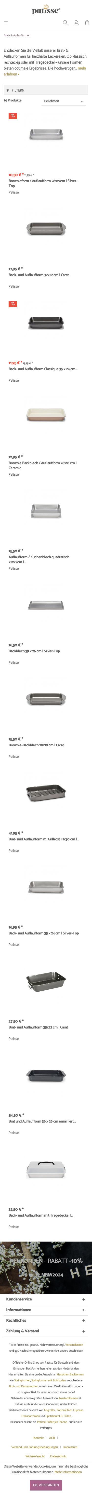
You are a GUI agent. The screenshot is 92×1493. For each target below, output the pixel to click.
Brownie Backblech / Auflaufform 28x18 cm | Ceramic (43, 466)
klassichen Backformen (70, 1374)
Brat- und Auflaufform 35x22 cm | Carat (38, 1027)
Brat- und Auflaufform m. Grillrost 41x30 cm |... (44, 839)
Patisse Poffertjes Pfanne (52, 1422)
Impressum (70, 1447)
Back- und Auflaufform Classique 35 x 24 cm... (43, 369)
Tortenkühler (64, 1410)
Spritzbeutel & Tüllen (58, 1416)
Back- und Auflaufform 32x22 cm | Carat (39, 275)
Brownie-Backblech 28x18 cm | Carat (36, 745)
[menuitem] (7, 22)
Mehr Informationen (68, 1472)
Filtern (15, 91)
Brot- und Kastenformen (23, 1386)
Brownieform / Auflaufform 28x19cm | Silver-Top (43, 184)
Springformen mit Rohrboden (48, 1380)
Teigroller (49, 1410)
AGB (52, 1438)
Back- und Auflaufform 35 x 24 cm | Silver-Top (44, 933)
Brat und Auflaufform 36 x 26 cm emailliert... (42, 1122)
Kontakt (38, 1438)
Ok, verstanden (46, 1485)
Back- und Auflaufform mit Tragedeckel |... (41, 1216)
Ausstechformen (68, 1398)
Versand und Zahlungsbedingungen (34, 1447)
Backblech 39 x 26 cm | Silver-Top (34, 651)
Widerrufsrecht (35, 1456)
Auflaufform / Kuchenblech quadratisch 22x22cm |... (39, 560)
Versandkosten (74, 1345)
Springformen (22, 1380)
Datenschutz (58, 1456)
